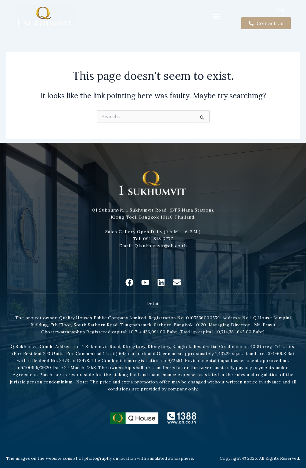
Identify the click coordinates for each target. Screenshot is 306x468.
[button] (216, 16)
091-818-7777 (157, 238)
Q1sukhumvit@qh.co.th (160, 246)
